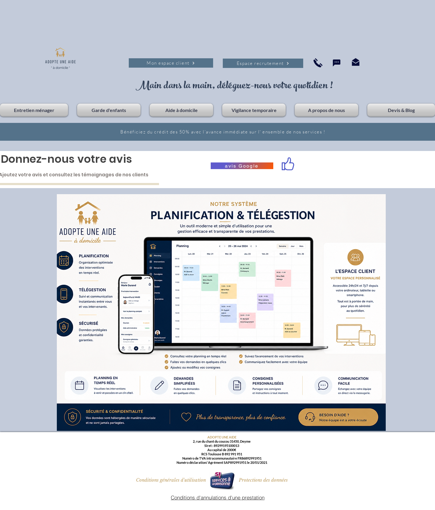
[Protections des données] (263, 480)
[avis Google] (242, 165)
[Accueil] (318, 63)
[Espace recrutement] (263, 63)
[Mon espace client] (171, 63)
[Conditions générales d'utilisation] (171, 480)
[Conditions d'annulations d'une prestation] (218, 497)
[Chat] (337, 63)
